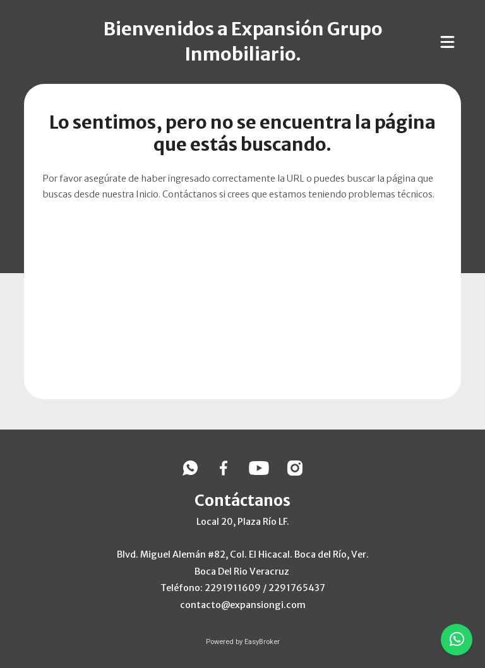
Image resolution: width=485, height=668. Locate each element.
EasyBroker (262, 642)
